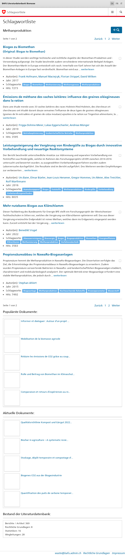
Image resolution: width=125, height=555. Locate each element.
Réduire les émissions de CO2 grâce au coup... (45, 356)
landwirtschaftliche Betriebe (59, 133)
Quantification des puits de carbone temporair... (47, 493)
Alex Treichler (112, 177)
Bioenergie (49, 238)
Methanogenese (71, 84)
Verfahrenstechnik (70, 242)
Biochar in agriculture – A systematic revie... (44, 439)
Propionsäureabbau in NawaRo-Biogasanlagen (38, 254)
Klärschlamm (13, 242)
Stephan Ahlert (28, 282)
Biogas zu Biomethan (62, 49)
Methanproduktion (91, 84)
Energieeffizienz (107, 238)
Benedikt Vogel (28, 230)
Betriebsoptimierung (33, 133)
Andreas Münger (79, 125)
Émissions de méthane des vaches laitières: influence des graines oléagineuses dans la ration (61, 98)
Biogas (26, 84)
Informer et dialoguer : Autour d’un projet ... (45, 321)
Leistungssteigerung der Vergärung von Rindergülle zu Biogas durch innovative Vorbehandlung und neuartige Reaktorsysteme (62, 147)
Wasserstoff (113, 290)
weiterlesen (87, 69)
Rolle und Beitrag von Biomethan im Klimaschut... (48, 374)
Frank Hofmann (28, 76)
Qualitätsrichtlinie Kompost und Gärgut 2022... (46, 422)
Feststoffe (56, 189)
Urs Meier (97, 177)
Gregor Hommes (81, 177)
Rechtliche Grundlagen (96, 553)
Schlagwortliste (16, 12)
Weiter (116, 38)
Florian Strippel (70, 76)
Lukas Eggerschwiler (56, 125)
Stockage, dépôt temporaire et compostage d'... (47, 457)
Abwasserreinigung (32, 238)
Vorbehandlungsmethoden (19, 193)
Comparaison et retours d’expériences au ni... (45, 391)
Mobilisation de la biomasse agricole (40, 338)
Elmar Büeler (37, 177)
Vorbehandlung (105, 189)
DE (112, 3)
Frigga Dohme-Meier (31, 125)
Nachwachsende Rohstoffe (72, 290)
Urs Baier (24, 177)
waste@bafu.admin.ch (68, 553)
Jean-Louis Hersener (58, 177)
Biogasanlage (29, 290)
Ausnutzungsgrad (31, 189)
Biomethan (37, 84)
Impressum (118, 553)
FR (117, 3)
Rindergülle (90, 189)
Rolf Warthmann (16, 181)
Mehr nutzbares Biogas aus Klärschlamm (33, 206)
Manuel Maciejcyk (49, 76)
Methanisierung (53, 84)
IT (121, 3)
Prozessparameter (96, 290)
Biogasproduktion (75, 238)
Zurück (98, 38)
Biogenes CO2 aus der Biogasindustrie (41, 475)
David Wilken (88, 76)
